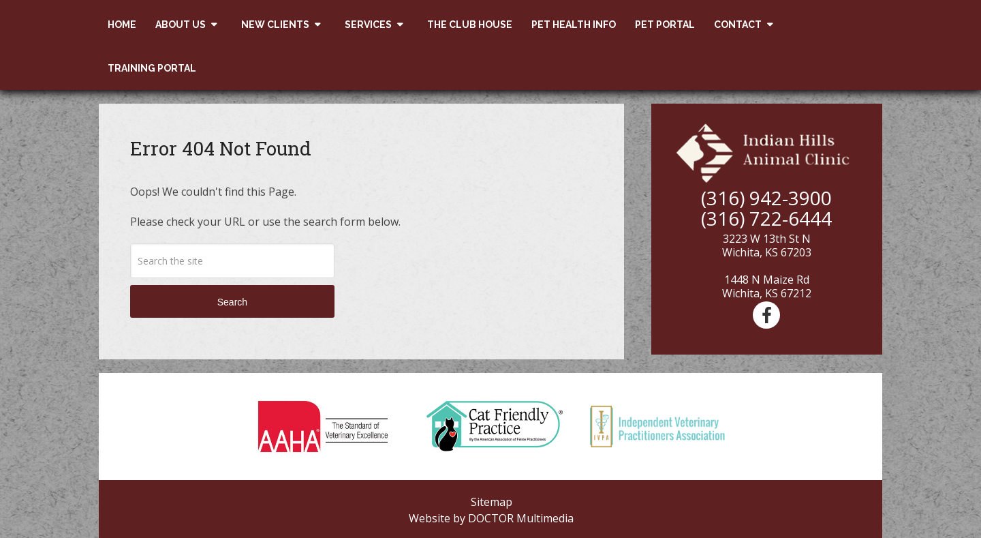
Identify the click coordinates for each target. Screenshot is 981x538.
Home (122, 24)
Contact (738, 24)
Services (368, 24)
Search (232, 302)
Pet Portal (665, 24)
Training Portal (152, 68)
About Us (180, 24)
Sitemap (491, 501)
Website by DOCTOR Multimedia (491, 518)
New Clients (275, 24)
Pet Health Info (573, 24)
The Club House (469, 24)
